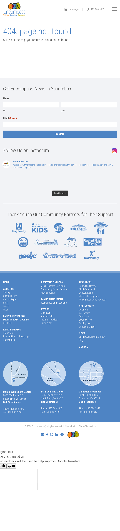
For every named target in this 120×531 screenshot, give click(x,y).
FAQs (5, 309)
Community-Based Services (55, 289)
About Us (8, 289)
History (6, 292)
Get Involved (86, 306)
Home (6, 282)
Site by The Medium (87, 426)
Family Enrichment (52, 299)
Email (10, 118)
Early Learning (12, 329)
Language (74, 9)
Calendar (45, 312)
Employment (85, 323)
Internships (84, 313)
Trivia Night (46, 323)
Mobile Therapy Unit (89, 296)
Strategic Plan (10, 295)
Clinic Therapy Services (53, 285)
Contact (84, 346)
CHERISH (7, 323)
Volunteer (84, 309)
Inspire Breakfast (49, 319)
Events (45, 309)
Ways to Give (85, 319)
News (82, 333)
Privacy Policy (71, 426)
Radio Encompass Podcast (92, 299)
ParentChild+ (9, 339)
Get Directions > (12, 402)
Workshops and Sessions (54, 302)
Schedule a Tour (87, 326)
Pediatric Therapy (52, 282)
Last (63, 110)
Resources (85, 282)
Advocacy (84, 316)
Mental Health (48, 292)
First (5, 110)
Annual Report (10, 299)
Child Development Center (92, 336)
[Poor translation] (11, 466)
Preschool (8, 333)
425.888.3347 (97, 9)
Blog (81, 340)
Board (6, 306)
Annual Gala (47, 316)
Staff (5, 302)
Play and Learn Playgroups (16, 336)
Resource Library (87, 285)
